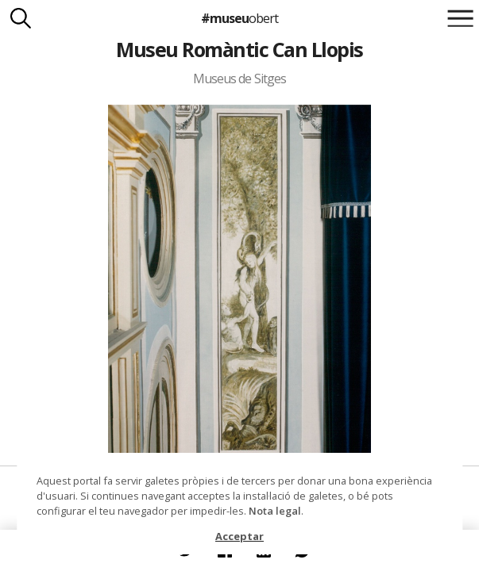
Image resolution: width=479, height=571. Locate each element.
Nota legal (275, 511)
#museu (239, 18)
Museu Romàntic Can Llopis (239, 49)
